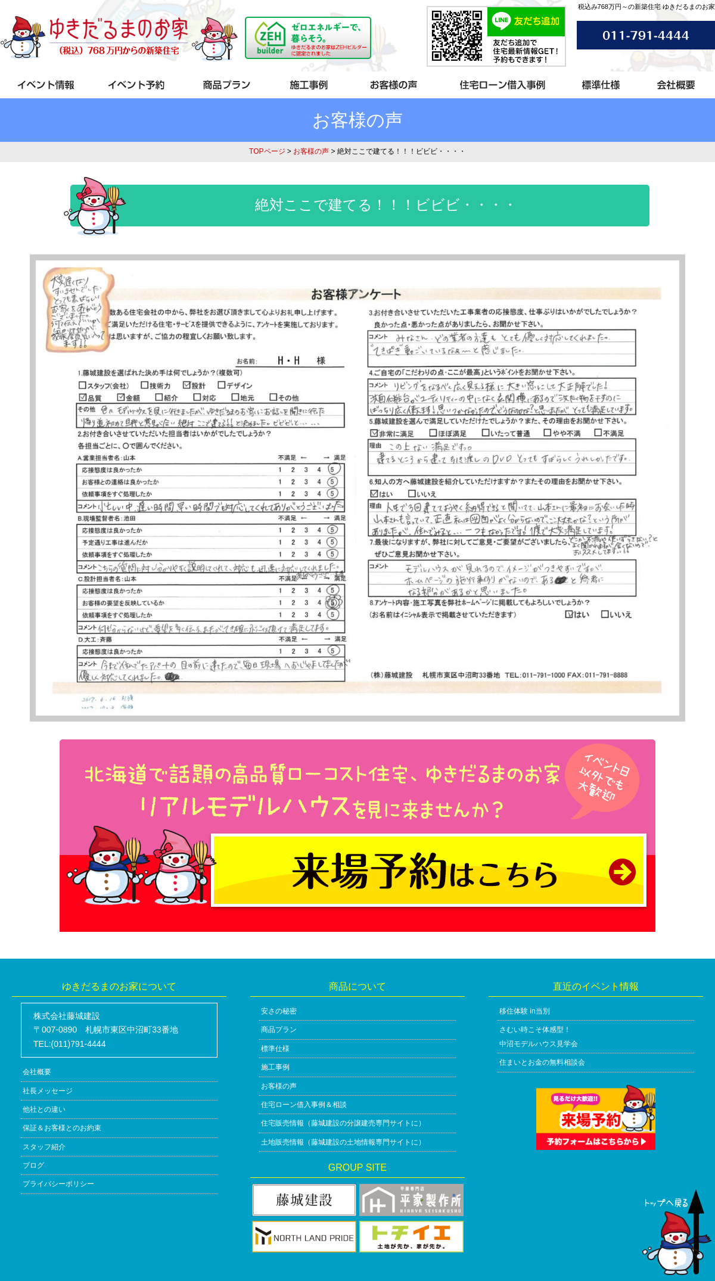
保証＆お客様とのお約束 (62, 1128)
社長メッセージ (48, 1091)
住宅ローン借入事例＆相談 (304, 1104)
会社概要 (37, 1072)
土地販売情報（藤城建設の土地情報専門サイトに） (343, 1142)
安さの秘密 (279, 1011)
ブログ (33, 1165)
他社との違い (44, 1109)
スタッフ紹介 (44, 1147)
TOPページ (267, 151)
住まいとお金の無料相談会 (542, 1062)
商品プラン (279, 1029)
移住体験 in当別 (524, 1011)
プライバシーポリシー (58, 1184)
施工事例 (275, 1067)
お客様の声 (311, 151)
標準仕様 (275, 1048)
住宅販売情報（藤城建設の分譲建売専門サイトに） (343, 1123)
